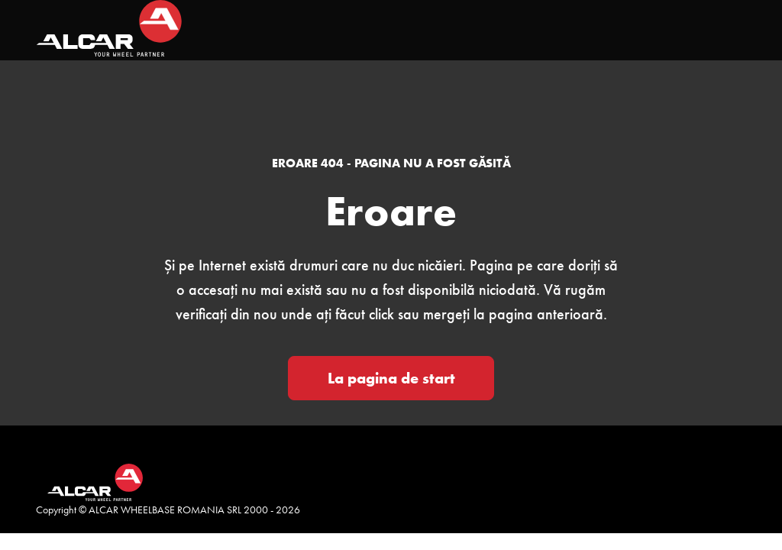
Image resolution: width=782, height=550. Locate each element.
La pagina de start (391, 378)
